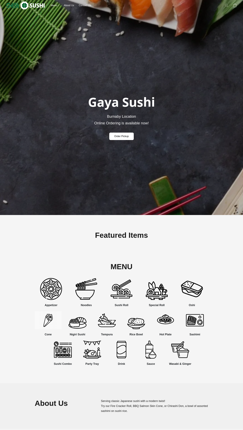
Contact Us (85, 5)
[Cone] (48, 324)
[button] (25, 5)
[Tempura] (106, 324)
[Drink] (121, 354)
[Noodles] (86, 293)
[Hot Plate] (165, 324)
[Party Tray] (92, 354)
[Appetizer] (51, 293)
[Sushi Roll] (121, 293)
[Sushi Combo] (62, 354)
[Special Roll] (156, 293)
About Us (69, 5)
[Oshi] (192, 293)
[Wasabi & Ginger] (180, 354)
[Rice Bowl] (136, 324)
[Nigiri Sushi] (77, 324)
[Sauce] (150, 354)
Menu (55, 5)
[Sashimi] (194, 324)
